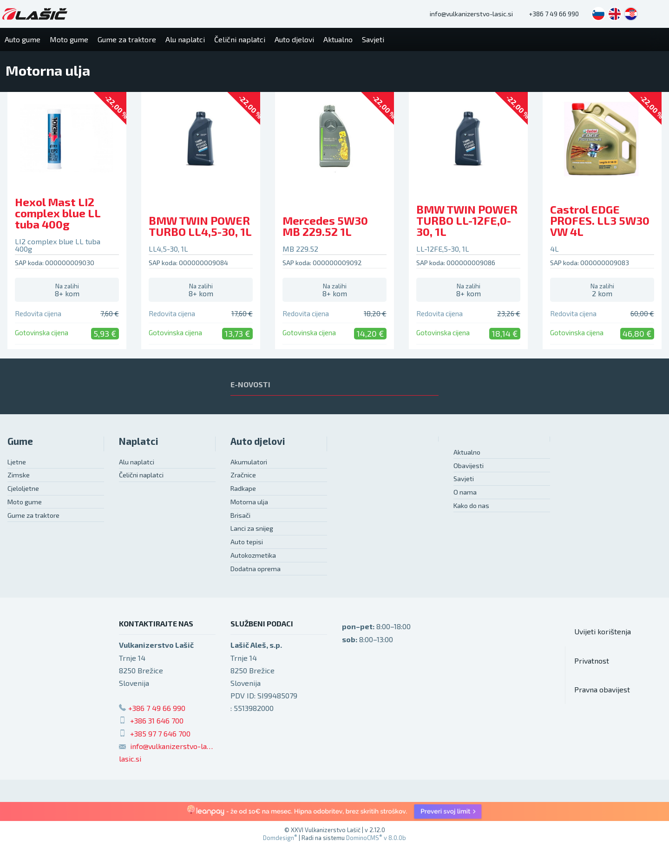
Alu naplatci (136, 462)
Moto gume (24, 502)
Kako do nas (471, 505)
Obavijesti (468, 465)
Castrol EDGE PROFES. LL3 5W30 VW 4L (599, 220)
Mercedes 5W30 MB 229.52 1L (325, 226)
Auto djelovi (257, 441)
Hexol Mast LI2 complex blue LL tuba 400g (57, 213)
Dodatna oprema (255, 569)
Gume (20, 441)
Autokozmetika (253, 555)
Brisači (240, 515)
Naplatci (138, 441)
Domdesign (280, 837)
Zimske (18, 475)
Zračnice (243, 475)
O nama (465, 492)
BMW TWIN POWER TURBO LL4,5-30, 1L (200, 226)
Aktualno (466, 452)
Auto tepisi (246, 542)
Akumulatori (248, 462)
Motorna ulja (249, 502)
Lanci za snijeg (251, 528)
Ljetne (16, 462)
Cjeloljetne (23, 488)
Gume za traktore (33, 515)
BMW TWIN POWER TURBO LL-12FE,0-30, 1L (467, 220)
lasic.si (130, 758)
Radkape (243, 488)
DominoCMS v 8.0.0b (376, 837)
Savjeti (463, 478)
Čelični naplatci (141, 475)
